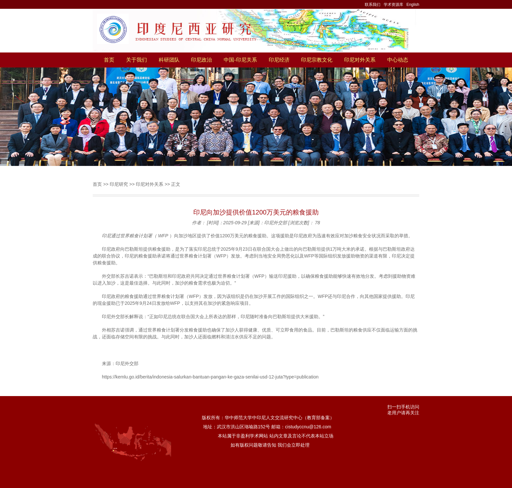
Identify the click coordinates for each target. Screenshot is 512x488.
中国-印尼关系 (240, 60)
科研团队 (169, 60)
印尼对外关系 (360, 60)
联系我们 (372, 4)
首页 (109, 60)
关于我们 (136, 60)
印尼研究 (119, 184)
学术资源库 (393, 4)
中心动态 (397, 60)
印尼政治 (201, 60)
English (413, 4)
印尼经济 (279, 60)
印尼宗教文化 (316, 60)
